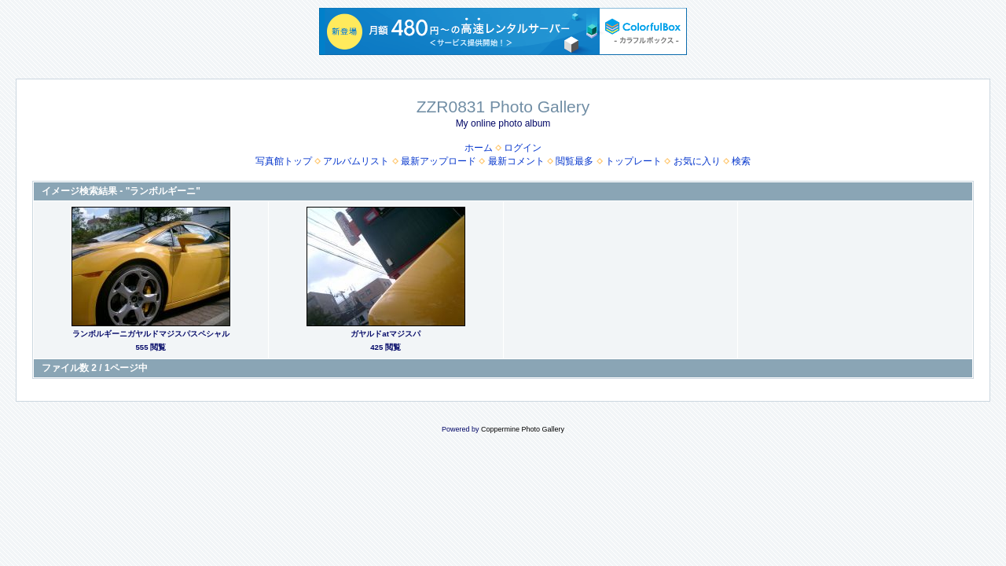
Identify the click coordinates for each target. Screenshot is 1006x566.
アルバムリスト (356, 161)
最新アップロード (438, 161)
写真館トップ (283, 161)
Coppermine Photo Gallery (522, 429)
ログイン (523, 147)
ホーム (478, 147)
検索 (741, 161)
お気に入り (697, 161)
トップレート (633, 161)
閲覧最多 (574, 161)
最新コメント (516, 161)
